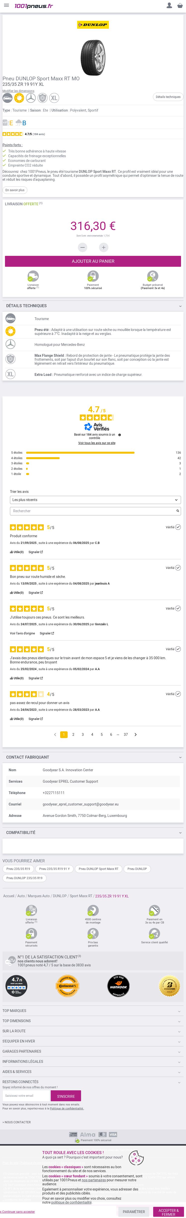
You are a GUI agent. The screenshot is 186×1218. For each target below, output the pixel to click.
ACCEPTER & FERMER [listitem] (169, 1213)
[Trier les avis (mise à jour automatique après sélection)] (95, 500)
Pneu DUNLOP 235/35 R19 (24, 878)
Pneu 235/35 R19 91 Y (54, 869)
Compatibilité (20, 832)
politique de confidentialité (71, 1202)
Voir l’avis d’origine (22, 633)
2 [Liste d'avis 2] (73, 735)
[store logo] (34, 6)
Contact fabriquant (27, 757)
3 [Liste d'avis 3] (83, 735)
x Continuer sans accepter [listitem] (17, 1212)
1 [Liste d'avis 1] (64, 735)
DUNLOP (60, 896)
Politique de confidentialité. (67, 1108)
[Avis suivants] (136, 735)
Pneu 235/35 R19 (18, 869)
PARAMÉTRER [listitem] (134, 1212)
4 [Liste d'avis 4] (92, 735)
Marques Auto (39, 896)
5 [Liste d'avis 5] (102, 735)
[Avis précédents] (55, 734)
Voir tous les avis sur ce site (96, 443)
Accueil (8, 896)
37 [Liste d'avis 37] (126, 735)
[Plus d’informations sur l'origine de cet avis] (178, 527)
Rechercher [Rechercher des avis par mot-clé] (93, 511)
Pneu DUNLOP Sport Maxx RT (98, 869)
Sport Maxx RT (81, 896)
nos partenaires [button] (94, 1180)
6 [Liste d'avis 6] (111, 735)
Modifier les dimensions (18, 91)
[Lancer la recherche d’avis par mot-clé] (178, 511)
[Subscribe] (66, 1095)
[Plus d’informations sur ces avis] (120, 435)
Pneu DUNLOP (137, 869)
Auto (21, 896)
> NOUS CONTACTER (16, 1122)
